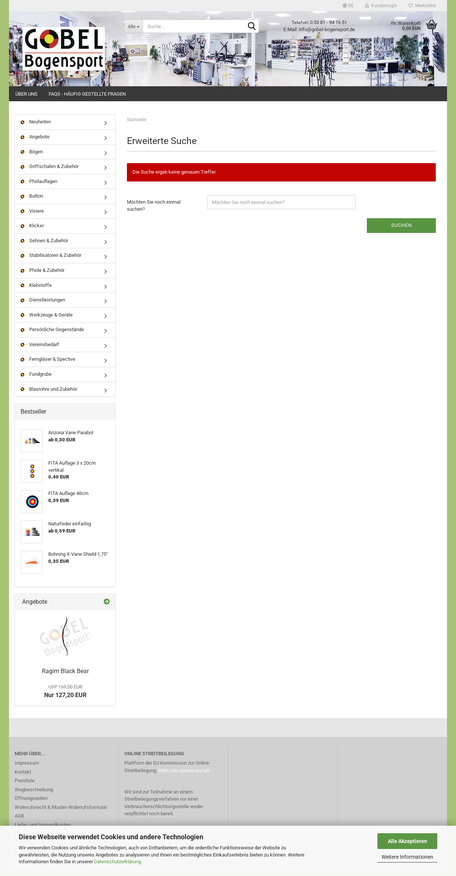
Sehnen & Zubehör (44, 244)
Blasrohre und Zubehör (49, 392)
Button (32, 199)
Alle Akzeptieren (407, 841)
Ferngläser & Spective (48, 363)
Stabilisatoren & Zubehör (51, 259)
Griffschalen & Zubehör (50, 170)
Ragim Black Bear (65, 674)
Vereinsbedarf (40, 348)
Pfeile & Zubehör (42, 274)
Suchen (401, 229)
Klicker (32, 229)
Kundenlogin (381, 5)
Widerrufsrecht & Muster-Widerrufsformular (61, 810)
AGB (19, 819)
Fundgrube (36, 378)
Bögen (32, 155)
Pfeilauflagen (39, 185)
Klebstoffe (36, 288)
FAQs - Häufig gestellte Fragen (87, 94)
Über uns (26, 94)
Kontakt (23, 775)
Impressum (27, 767)
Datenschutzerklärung (117, 861)
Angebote (35, 140)
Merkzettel (422, 5)
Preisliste (24, 784)
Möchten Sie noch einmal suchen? (153, 209)
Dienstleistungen (43, 303)
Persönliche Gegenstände (52, 333)
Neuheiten (36, 125)
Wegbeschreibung (34, 793)
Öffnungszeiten (31, 802)
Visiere (32, 214)
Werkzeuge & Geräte (47, 318)
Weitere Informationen (407, 857)
